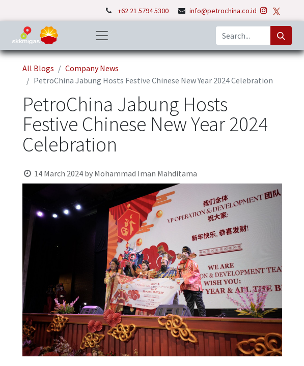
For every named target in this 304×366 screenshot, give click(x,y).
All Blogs (38, 68)
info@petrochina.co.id (223, 10)
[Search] (281, 35)
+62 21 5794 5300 (144, 10)
